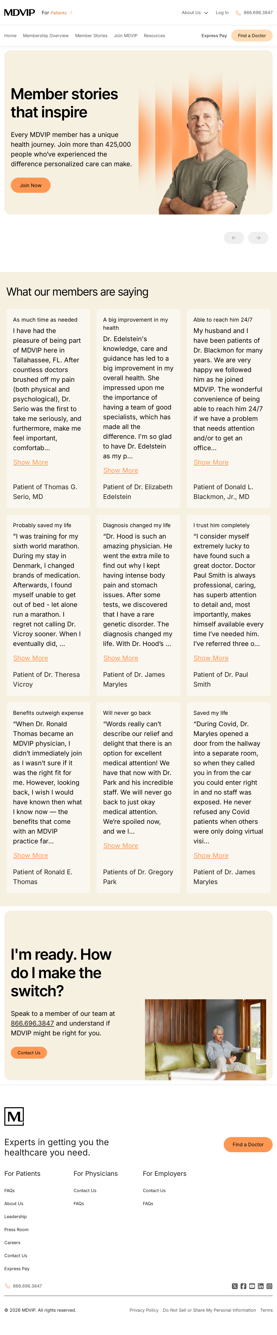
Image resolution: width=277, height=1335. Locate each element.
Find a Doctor (252, 35)
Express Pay (214, 35)
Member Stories (91, 35)
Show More (30, 462)
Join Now (31, 185)
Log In (222, 12)
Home (10, 35)
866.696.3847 (258, 12)
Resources (154, 35)
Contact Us (29, 1052)
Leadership (15, 1216)
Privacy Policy (144, 1310)
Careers (12, 1242)
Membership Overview (46, 35)
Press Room (16, 1229)
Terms (266, 1310)
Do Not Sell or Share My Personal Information (209, 1310)
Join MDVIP (125, 35)
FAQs (9, 1190)
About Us (13, 1203)
